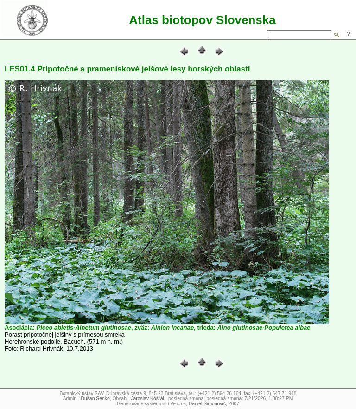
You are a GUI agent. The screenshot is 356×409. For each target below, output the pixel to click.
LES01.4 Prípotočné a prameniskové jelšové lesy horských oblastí (127, 69)
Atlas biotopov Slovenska (202, 20)
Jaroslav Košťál (147, 398)
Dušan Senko (95, 398)
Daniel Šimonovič (207, 403)
